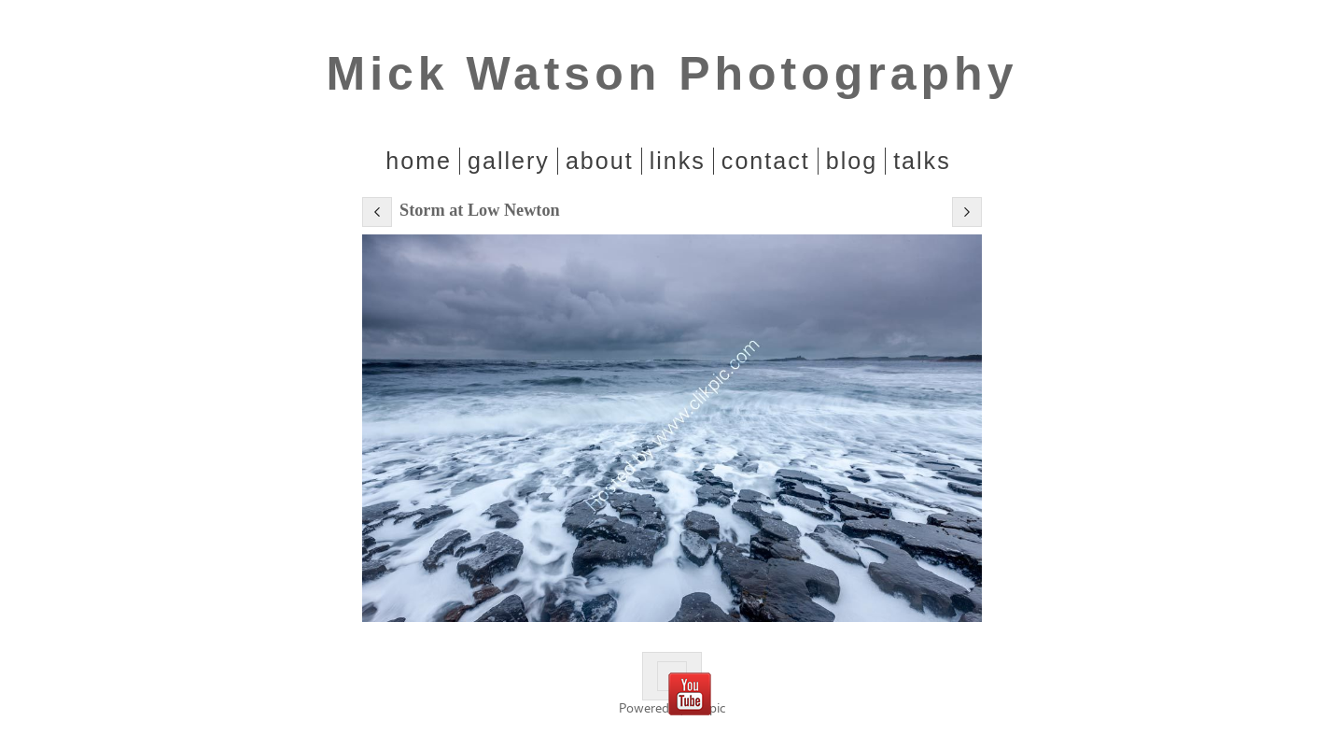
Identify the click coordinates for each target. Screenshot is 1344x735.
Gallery (509, 161)
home (418, 161)
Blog (851, 161)
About (600, 161)
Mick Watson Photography (672, 74)
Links (678, 161)
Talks (922, 161)
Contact (765, 161)
